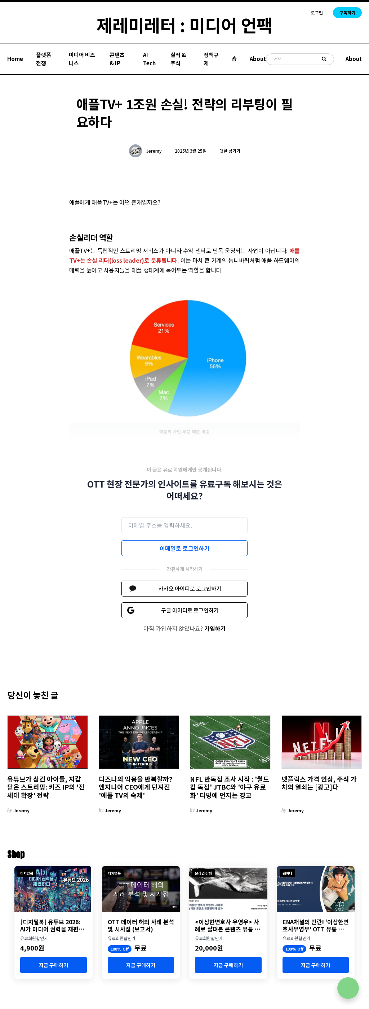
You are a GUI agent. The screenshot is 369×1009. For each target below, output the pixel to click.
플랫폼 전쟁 (43, 59)
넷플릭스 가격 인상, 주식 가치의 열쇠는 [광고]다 (319, 783)
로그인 (317, 13)
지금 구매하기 (53, 965)
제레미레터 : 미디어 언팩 (184, 24)
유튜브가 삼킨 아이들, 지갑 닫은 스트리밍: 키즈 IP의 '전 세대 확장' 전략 (46, 787)
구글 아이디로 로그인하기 (190, 610)
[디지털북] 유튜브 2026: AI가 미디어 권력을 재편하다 (52, 925)
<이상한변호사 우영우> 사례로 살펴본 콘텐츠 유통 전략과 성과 (227, 925)
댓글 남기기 (229, 151)
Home (15, 58)
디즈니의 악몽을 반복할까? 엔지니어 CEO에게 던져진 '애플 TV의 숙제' (136, 787)
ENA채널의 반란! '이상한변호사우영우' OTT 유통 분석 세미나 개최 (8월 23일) (316, 925)
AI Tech (149, 59)
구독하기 (347, 12)
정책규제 (211, 59)
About (258, 58)
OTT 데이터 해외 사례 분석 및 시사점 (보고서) (141, 925)
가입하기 (215, 628)
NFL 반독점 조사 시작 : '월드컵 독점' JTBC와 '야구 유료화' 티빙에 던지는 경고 (229, 787)
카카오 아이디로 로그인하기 (190, 588)
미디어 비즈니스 (82, 59)
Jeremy (154, 151)
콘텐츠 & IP (117, 59)
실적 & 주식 (178, 59)
